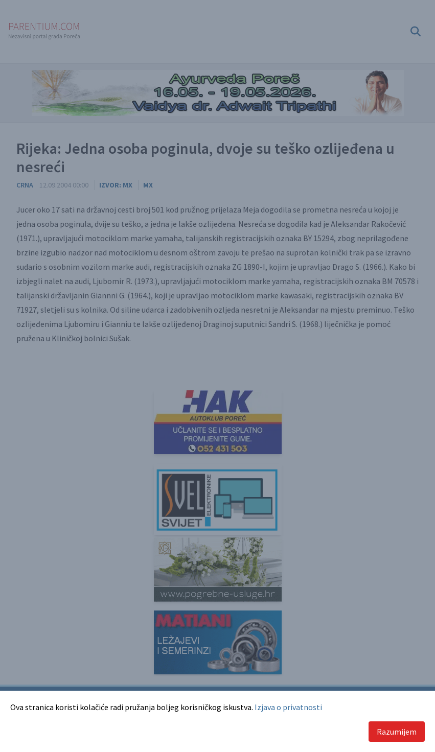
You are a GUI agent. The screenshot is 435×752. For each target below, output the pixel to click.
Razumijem (397, 731)
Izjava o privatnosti (288, 707)
